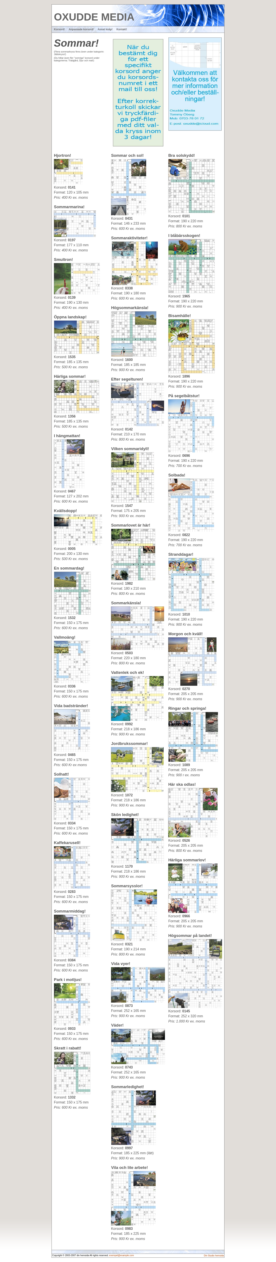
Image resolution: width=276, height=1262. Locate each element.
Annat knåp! (105, 29)
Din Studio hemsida (214, 1255)
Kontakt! (121, 29)
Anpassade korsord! (81, 29)
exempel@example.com (121, 1255)
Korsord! (59, 29)
